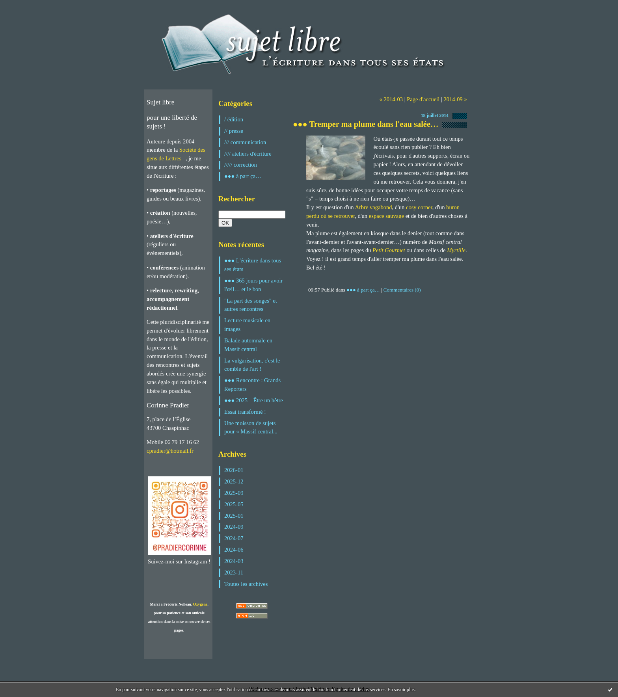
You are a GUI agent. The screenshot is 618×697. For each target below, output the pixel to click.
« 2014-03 (391, 99)
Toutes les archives (246, 584)
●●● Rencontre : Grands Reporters (252, 384)
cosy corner (419, 207)
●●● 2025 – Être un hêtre (253, 400)
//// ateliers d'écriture (248, 154)
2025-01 (234, 516)
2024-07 (234, 538)
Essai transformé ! (245, 412)
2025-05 (234, 504)
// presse (233, 131)
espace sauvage (386, 216)
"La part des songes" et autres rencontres (250, 304)
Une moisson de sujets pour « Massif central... (250, 427)
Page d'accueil (423, 99)
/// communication (245, 142)
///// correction (240, 165)
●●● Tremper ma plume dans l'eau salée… (365, 124)
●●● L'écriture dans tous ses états (252, 264)
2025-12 (234, 481)
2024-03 (234, 561)
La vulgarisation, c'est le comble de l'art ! (252, 364)
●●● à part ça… (242, 176)
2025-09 (234, 493)
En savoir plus (401, 689)
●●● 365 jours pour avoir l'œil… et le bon (253, 284)
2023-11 (233, 572)
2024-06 (234, 549)
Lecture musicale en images (247, 324)
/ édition (233, 119)
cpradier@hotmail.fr (170, 451)
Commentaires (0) (402, 290)
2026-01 (234, 470)
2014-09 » (455, 99)
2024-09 (234, 527)
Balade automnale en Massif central (248, 344)
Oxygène (200, 604)
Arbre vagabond (373, 207)
